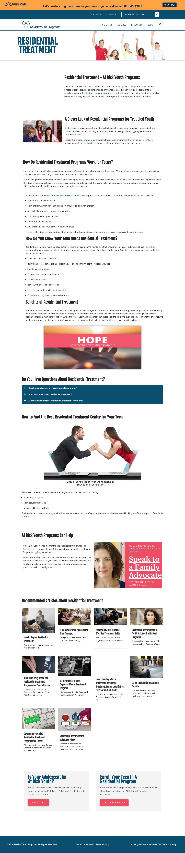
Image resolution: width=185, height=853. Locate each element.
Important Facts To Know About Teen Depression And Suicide (55, 195)
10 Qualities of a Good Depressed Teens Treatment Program (73, 685)
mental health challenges (92, 143)
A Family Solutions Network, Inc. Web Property (153, 844)
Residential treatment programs (97, 93)
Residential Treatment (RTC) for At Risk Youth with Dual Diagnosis (145, 634)
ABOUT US (96, 14)
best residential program (45, 513)
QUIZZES (122, 24)
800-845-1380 (132, 6)
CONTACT (111, 14)
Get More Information (114, 802)
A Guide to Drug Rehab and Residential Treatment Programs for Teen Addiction (37, 682)
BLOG (150, 24)
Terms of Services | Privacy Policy (92, 844)
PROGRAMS (106, 24)
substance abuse (124, 96)
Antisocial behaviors (37, 279)
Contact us (73, 560)
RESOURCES (137, 24)
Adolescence (70, 128)
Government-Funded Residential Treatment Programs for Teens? (34, 737)
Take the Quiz (38, 802)
